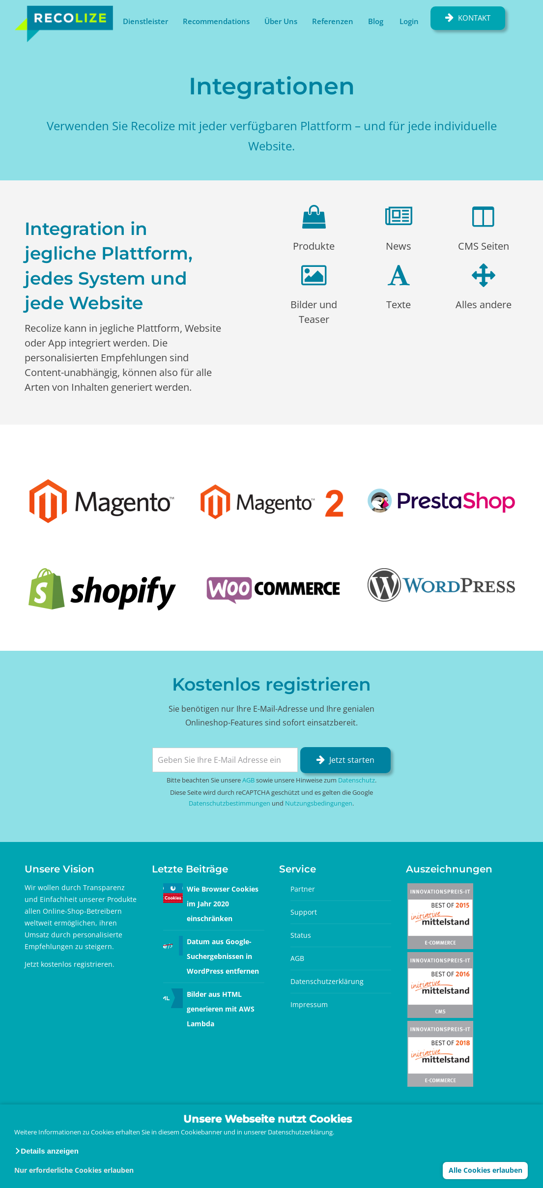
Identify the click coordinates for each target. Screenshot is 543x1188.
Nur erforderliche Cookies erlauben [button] (74, 1170)
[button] (46, 1151)
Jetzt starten (351, 759)
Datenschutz (356, 780)
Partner (302, 889)
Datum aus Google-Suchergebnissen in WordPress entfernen (223, 956)
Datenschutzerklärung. (301, 1132)
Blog (375, 21)
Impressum (309, 1004)
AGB (248, 780)
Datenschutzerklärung (327, 981)
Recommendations (216, 21)
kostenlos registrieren (77, 964)
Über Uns (280, 21)
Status (300, 935)
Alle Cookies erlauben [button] (485, 1170)
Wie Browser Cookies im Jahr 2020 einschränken (222, 903)
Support (303, 912)
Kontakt (474, 18)
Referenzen (332, 21)
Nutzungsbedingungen (318, 803)
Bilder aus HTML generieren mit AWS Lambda (221, 1008)
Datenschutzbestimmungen (229, 803)
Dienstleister (145, 21)
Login (409, 21)
